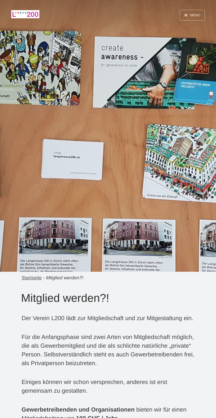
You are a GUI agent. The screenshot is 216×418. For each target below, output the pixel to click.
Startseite (32, 277)
